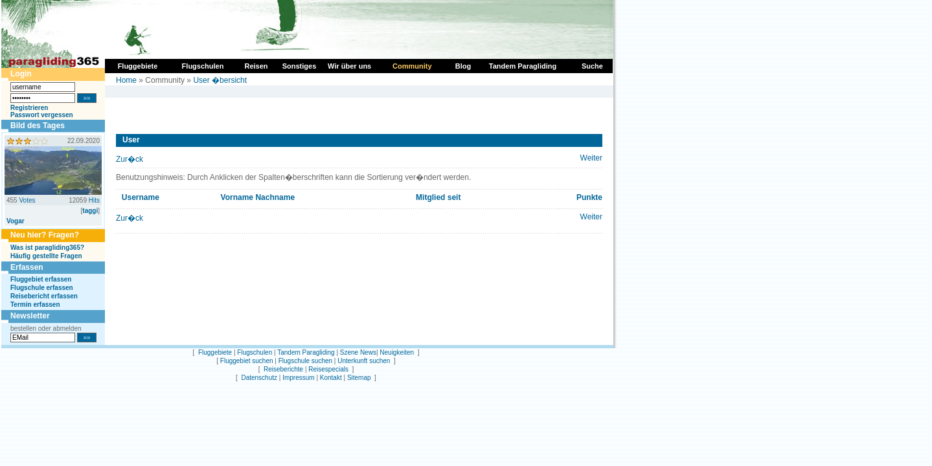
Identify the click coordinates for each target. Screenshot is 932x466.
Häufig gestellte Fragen (46, 256)
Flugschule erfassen (41, 287)
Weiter (591, 157)
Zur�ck (129, 159)
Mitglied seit (438, 197)
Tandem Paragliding (305, 352)
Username (140, 197)
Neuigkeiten (397, 352)
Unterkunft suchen (363, 360)
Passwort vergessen (41, 114)
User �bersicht (220, 80)
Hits (94, 200)
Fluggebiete (215, 352)
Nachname (275, 197)
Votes (27, 200)
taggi (90, 210)
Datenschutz (259, 377)
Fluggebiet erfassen (40, 279)
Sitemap (359, 377)
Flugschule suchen (305, 360)
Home (126, 80)
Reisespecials (328, 369)
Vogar (15, 221)
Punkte (589, 197)
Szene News (358, 352)
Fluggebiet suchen (246, 360)
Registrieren (29, 107)
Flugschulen (254, 352)
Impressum (298, 377)
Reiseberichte (283, 369)
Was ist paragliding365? (47, 247)
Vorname (237, 197)
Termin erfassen (35, 304)
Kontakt (331, 377)
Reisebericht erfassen (44, 296)
